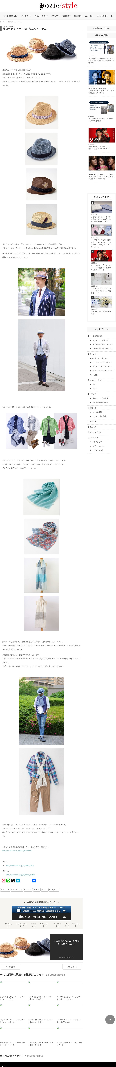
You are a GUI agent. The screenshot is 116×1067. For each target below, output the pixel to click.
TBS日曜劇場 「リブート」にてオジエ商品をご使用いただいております (101, 267)
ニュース (92, 427)
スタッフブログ (94, 432)
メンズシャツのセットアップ (101, 344)
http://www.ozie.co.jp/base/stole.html (17, 851)
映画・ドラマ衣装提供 (99, 398)
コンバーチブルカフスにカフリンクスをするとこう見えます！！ (101, 290)
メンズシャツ (96, 442)
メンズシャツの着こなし (99, 340)
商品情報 (92, 421)
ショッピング (93, 437)
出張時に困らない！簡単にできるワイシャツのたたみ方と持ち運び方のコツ (101, 219)
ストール (29, 890)
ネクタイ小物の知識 (98, 416)
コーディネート (17, 890)
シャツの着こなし (95, 336)
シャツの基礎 (96, 412)
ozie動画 (93, 375)
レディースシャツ (97, 446)
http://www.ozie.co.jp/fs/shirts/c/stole (20, 875)
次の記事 (72, 967)
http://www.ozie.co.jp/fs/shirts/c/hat (20, 865)
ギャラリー (93, 354)
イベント (94, 384)
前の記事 (11, 967)
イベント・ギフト (95, 380)
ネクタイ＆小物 (96, 450)
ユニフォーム (75, 925)
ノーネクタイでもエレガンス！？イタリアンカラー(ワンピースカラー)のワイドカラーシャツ (101, 243)
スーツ (38, 890)
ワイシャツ (54, 890)
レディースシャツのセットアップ (102, 370)
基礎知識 (92, 407)
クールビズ (6, 890)
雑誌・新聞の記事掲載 (99, 402)
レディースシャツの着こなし (101, 348)
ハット (45, 890)
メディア (92, 394)
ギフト (93, 388)
